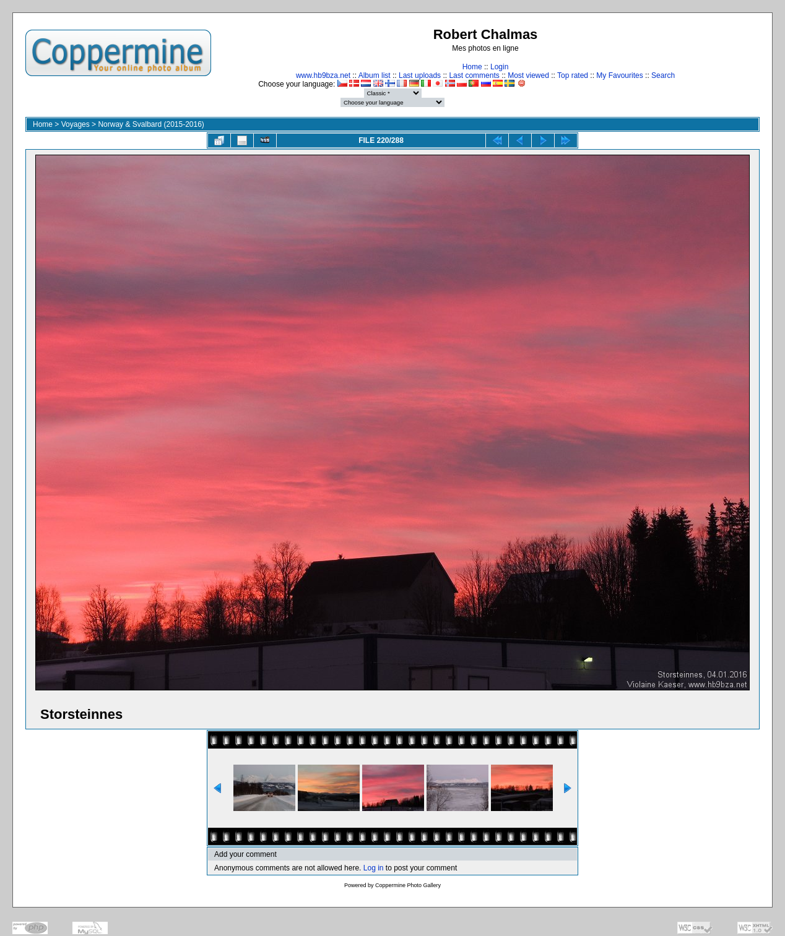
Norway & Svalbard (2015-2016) (151, 124)
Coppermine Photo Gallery (408, 885)
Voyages (75, 124)
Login (499, 66)
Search (663, 75)
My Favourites (619, 75)
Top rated (572, 75)
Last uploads (420, 75)
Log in (373, 868)
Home (472, 66)
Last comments (474, 75)
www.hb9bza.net (323, 75)
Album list (374, 75)
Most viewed (528, 75)
